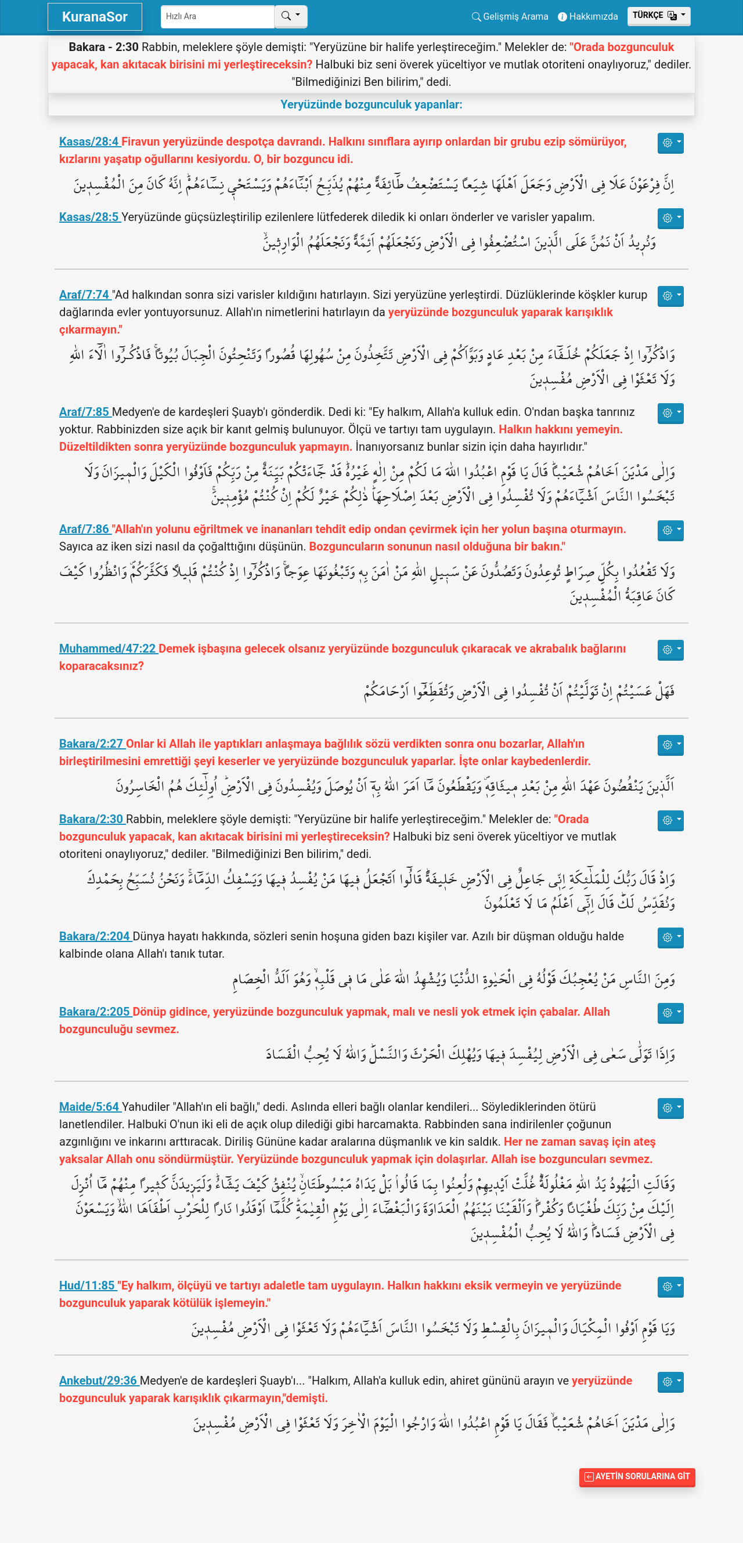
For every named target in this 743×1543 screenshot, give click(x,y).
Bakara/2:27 (92, 744)
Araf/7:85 (85, 412)
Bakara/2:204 (95, 936)
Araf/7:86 (85, 529)
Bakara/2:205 (95, 1012)
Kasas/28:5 (90, 217)
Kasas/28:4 (90, 141)
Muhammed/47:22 (108, 648)
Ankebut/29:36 (99, 1381)
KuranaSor (95, 17)
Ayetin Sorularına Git (637, 1477)
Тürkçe (656, 15)
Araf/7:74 (85, 295)
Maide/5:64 (90, 1107)
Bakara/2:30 (92, 819)
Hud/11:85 (88, 1285)
